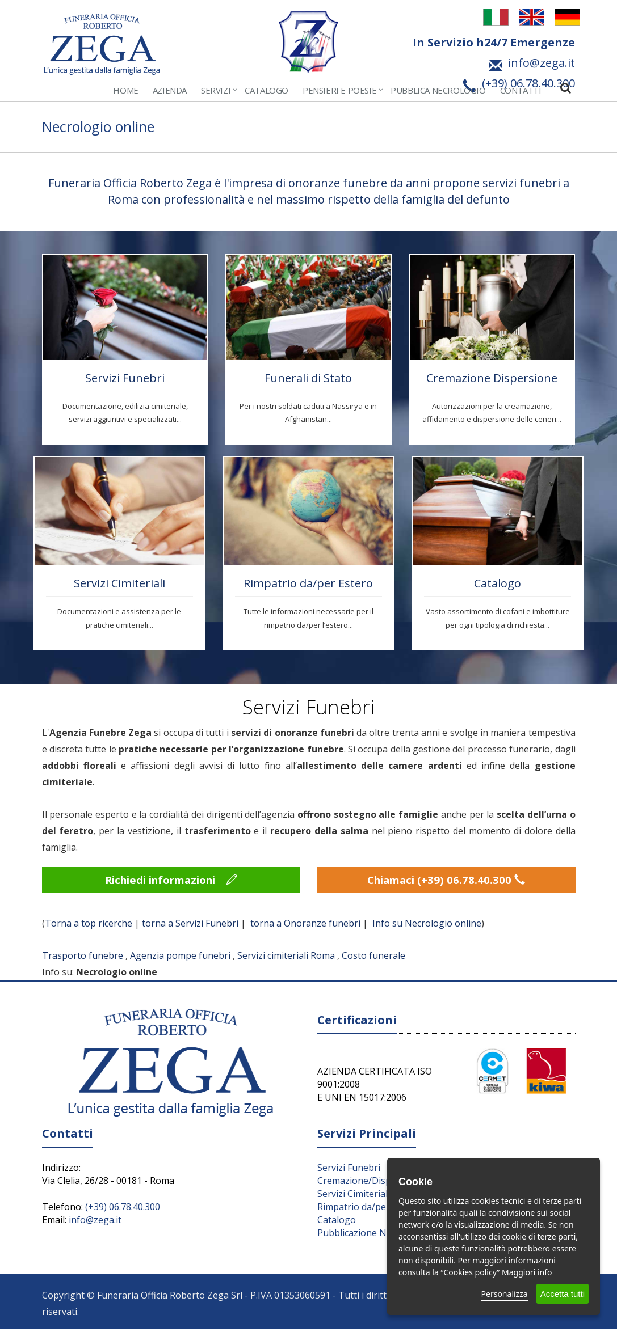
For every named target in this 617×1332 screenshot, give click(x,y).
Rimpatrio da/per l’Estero (370, 1210)
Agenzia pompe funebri (180, 959)
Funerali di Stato (308, 378)
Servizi (215, 90)
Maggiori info (527, 1272)
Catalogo (266, 90)
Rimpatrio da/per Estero (308, 583)
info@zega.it (95, 1223)
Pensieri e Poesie (339, 90)
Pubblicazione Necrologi (369, 1236)
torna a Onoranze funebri (305, 926)
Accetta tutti (562, 1294)
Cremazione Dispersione (491, 378)
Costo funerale (373, 959)
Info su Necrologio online (426, 926)
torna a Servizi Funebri (190, 926)
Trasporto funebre (82, 959)
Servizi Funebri (125, 378)
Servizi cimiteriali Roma (286, 959)
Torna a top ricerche (88, 926)
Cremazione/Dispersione (370, 1184)
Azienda (170, 90)
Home (125, 90)
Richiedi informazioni (171, 881)
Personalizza (504, 1293)
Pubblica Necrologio (438, 90)
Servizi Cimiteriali (119, 583)
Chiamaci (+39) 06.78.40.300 (446, 881)
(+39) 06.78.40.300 (122, 1210)
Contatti (521, 90)
